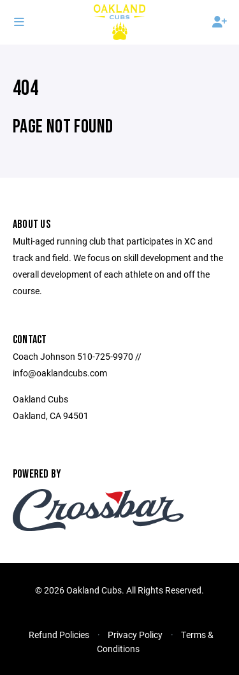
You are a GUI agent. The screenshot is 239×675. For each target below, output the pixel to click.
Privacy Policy (135, 635)
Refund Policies (59, 635)
